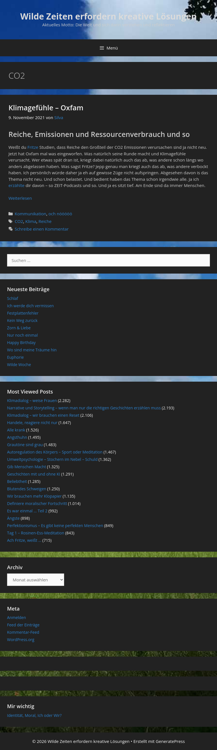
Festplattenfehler (22, 313)
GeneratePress (170, 741)
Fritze (33, 147)
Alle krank (16, 430)
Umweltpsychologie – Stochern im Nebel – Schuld (52, 459)
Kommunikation (30, 213)
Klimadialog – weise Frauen (32, 400)
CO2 (19, 221)
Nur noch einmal (22, 335)
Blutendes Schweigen (26, 488)
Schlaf (12, 298)
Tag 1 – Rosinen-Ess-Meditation (35, 533)
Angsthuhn (17, 437)
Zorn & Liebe (19, 327)
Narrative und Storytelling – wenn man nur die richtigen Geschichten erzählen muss (84, 408)
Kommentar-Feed (23, 632)
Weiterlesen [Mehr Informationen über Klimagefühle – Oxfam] (20, 198)
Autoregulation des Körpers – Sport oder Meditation (55, 452)
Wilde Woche (19, 364)
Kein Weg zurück (22, 320)
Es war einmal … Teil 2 (27, 510)
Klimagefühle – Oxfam (45, 107)
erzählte (17, 185)
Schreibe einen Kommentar (42, 229)
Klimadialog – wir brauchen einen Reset (43, 415)
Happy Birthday (21, 342)
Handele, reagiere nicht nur (32, 422)
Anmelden (16, 617)
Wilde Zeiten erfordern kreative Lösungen (108, 16)
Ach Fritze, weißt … (24, 540)
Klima (30, 221)
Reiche (44, 221)
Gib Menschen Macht (26, 466)
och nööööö (60, 213)
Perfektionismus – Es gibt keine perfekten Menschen (55, 525)
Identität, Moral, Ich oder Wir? (34, 715)
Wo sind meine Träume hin (32, 350)
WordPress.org (20, 639)
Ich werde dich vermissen (30, 305)
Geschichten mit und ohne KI (33, 474)
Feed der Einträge (23, 624)
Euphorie (15, 357)
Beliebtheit (17, 481)
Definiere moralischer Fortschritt (37, 503)
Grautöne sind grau (25, 444)
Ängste (13, 518)
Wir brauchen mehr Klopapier (34, 496)
